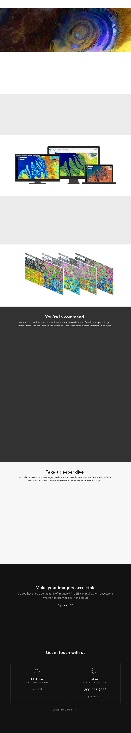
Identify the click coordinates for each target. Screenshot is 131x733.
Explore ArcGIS (65, 605)
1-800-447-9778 (93, 690)
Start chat (37, 689)
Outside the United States (65, 709)
